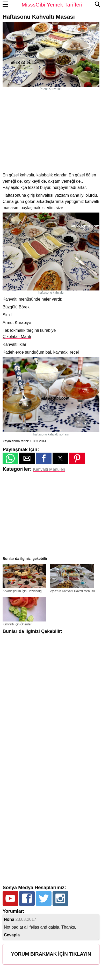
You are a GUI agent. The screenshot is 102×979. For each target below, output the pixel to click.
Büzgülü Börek (16, 307)
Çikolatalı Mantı (17, 336)
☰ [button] (5, 5)
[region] (51, 131)
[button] (10, 458)
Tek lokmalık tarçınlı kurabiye (29, 330)
